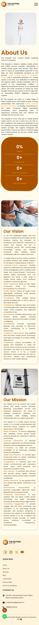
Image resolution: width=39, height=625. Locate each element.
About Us (6, 568)
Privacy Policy (7, 582)
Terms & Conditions (10, 586)
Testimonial (7, 579)
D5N (19, 619)
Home (5, 565)
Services (6, 572)
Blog (4, 575)
